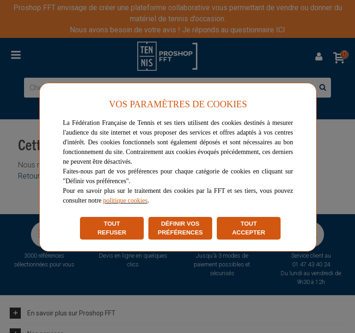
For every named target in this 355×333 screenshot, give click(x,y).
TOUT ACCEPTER (248, 228)
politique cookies (125, 200)
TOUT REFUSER (112, 228)
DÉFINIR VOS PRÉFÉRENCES (180, 228)
